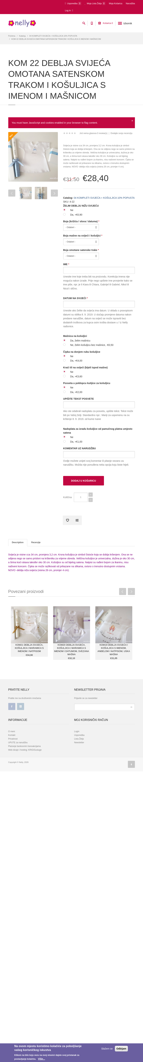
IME (66, 264)
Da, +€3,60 (76, 376)
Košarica (105, 23)
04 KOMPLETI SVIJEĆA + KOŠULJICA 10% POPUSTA (53, 36)
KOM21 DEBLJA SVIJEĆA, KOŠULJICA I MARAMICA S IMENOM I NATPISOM (29, 648)
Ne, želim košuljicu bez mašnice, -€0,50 (91, 345)
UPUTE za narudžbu (18, 742)
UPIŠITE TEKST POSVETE (78, 398)
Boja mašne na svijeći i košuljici (82, 236)
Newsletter (79, 742)
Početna (11, 36)
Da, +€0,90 (76, 214)
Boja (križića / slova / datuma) (81, 221)
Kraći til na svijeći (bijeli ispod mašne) (85, 367)
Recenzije (36, 542)
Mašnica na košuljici (75, 336)
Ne (71, 210)
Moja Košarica (115, 3)
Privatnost (13, 739)
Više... (41, 1058)
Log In (69, 10)
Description (18, 542)
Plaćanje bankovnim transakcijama (24, 746)
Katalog (22, 36)
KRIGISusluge (35, 750)
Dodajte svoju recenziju (121, 133)
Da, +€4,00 (76, 360)
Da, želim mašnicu (80, 340)
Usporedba (73, 3)
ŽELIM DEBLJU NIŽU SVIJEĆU (81, 205)
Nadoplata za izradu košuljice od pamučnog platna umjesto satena (97, 430)
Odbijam (121, 1048)
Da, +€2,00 (76, 392)
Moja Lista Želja (95, 3)
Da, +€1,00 (76, 441)
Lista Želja (79, 739)
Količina (67, 497)
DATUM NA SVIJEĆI (75, 298)
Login (76, 731)
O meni (11, 731)
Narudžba (130, 3)
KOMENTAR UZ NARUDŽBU (79, 448)
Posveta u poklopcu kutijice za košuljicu (86, 383)
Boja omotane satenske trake (81, 250)
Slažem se (107, 1048)
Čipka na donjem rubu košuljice (81, 351)
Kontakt (11, 735)
